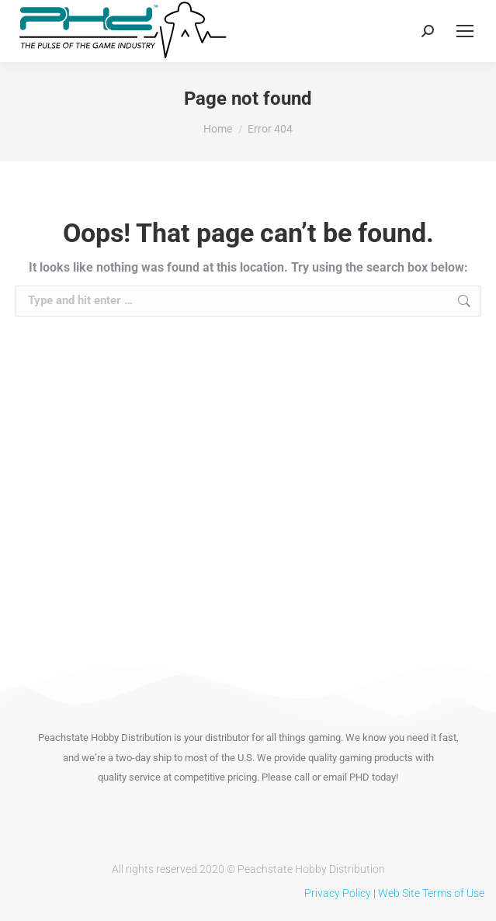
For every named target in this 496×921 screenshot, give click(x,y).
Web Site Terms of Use (431, 893)
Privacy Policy (337, 893)
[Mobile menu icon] (464, 31)
